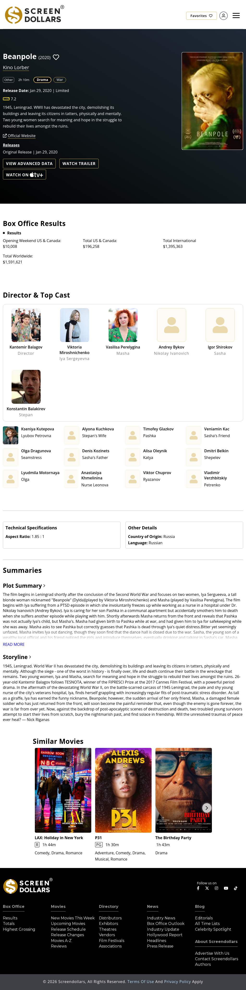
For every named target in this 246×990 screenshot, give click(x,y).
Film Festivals (111, 940)
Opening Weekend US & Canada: (32, 240)
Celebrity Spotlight (213, 929)
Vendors (107, 935)
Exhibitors (108, 923)
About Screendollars (216, 941)
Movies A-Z (61, 940)
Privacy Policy (178, 981)
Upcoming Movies (68, 923)
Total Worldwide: (18, 256)
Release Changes (67, 935)
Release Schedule (68, 929)
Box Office (14, 906)
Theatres (107, 929)
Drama (42, 79)
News (152, 906)
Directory (108, 906)
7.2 (13, 99)
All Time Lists (207, 923)
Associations (110, 946)
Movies (58, 906)
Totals (8, 923)
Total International (179, 240)
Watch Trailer (79, 163)
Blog (200, 906)
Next (206, 808)
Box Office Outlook (165, 923)
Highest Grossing (19, 929)
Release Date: (16, 90)
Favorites (202, 15)
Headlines (156, 940)
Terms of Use (141, 981)
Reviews (59, 946)
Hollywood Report (165, 935)
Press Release (160, 946)
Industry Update (163, 929)
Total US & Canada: (100, 240)
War (59, 79)
